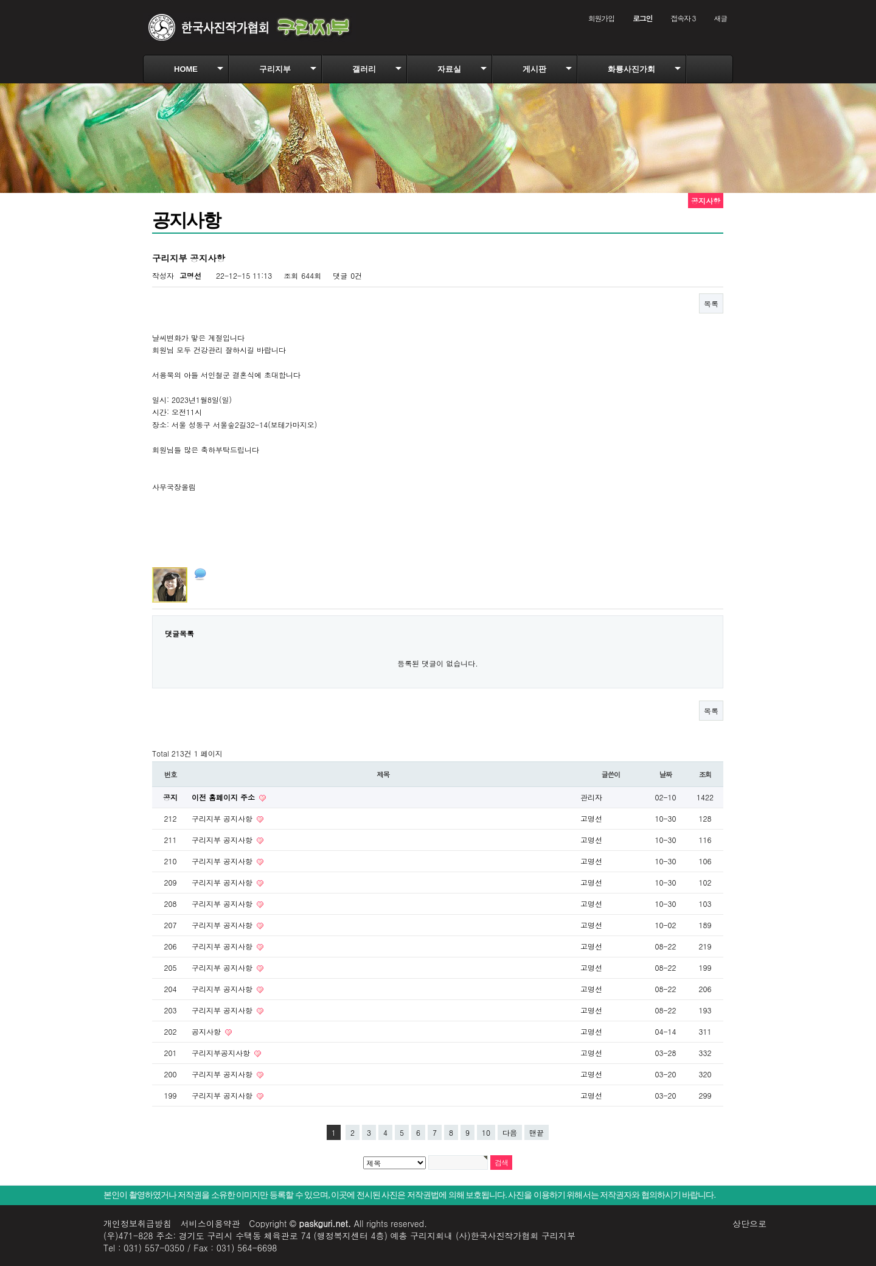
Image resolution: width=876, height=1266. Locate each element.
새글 (720, 18)
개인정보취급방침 (137, 1223)
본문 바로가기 (0, 0)
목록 (711, 303)
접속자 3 (682, 18)
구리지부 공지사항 (223, 818)
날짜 (665, 774)
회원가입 (601, 18)
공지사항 (207, 1031)
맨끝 (536, 1132)
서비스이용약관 (210, 1223)
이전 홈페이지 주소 (224, 797)
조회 (705, 774)
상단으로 (749, 1223)
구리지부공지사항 (222, 1052)
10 (486, 1132)
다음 (509, 1132)
